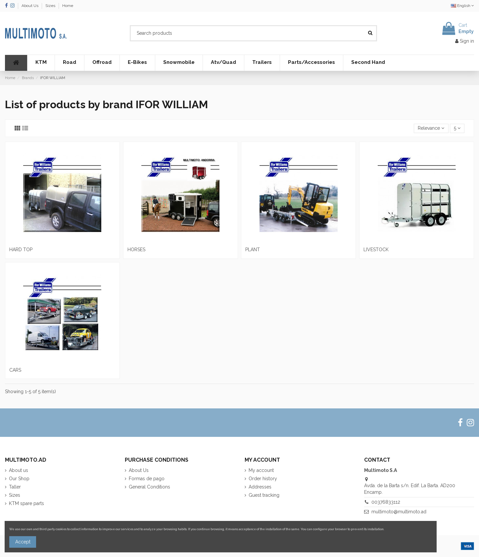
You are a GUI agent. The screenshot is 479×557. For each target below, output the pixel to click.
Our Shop (19, 478)
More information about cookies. (408, 529)
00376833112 (385, 502)
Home (67, 5)
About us (18, 470)
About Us (30, 5)
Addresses (260, 486)
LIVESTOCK (376, 249)
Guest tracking (264, 495)
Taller (15, 486)
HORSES (136, 249)
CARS (15, 370)
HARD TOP (20, 249)
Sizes (50, 5)
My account (261, 470)
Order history (263, 478)
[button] (41, 63)
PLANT (252, 249)
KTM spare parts (26, 503)
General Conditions (149, 486)
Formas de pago (147, 478)
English (462, 5)
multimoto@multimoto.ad (398, 511)
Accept (22, 541)
